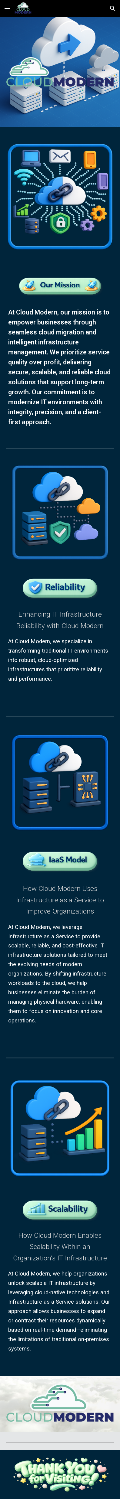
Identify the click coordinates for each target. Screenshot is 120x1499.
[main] (60, 367)
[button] (7, 8)
